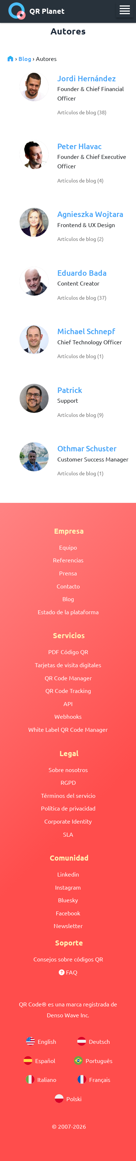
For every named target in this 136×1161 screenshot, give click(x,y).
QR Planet (36, 11)
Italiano (41, 1079)
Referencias (68, 559)
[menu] (124, 9)
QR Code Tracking (68, 690)
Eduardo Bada (82, 273)
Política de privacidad (68, 808)
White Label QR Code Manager (68, 729)
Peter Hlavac (79, 146)
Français (94, 1079)
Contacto (68, 586)
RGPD (68, 782)
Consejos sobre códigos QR (68, 959)
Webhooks (68, 716)
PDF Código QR (68, 651)
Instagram (68, 887)
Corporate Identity (68, 821)
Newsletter (68, 925)
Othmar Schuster (86, 448)
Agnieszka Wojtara (90, 214)
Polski (68, 1099)
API (68, 703)
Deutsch (93, 1041)
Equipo (68, 547)
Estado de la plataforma (68, 611)
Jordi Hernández (86, 78)
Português (93, 1061)
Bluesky (68, 899)
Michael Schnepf (86, 331)
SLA (68, 834)
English (41, 1041)
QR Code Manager (68, 677)
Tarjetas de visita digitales (68, 664)
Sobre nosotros (68, 769)
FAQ (68, 972)
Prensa (68, 573)
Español (39, 1061)
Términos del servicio (68, 795)
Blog (24, 58)
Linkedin (68, 874)
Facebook (68, 912)
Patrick (69, 390)
